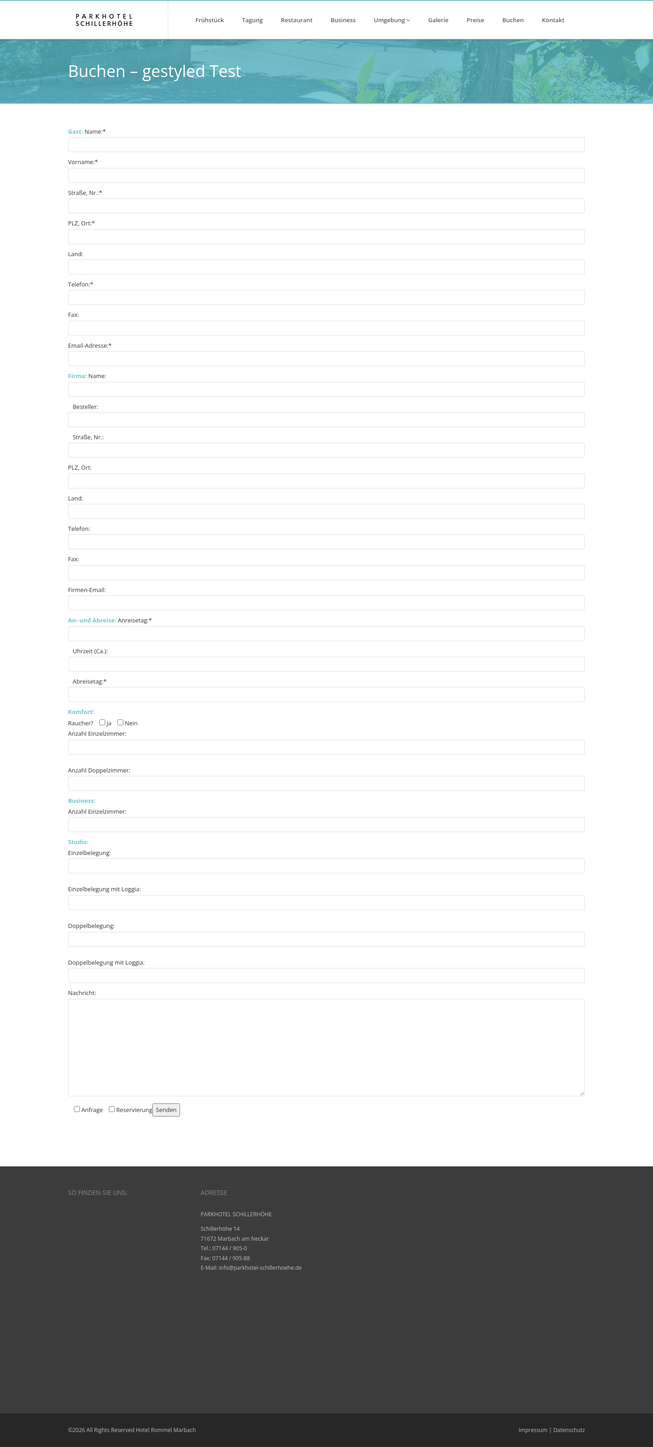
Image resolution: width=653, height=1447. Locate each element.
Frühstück (209, 20)
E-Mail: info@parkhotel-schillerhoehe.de (251, 1268)
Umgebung (392, 20)
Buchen (513, 20)
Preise (475, 20)
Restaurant (297, 20)
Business (343, 20)
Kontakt (553, 20)
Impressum (533, 1430)
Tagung (252, 20)
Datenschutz (569, 1430)
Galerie (438, 20)
